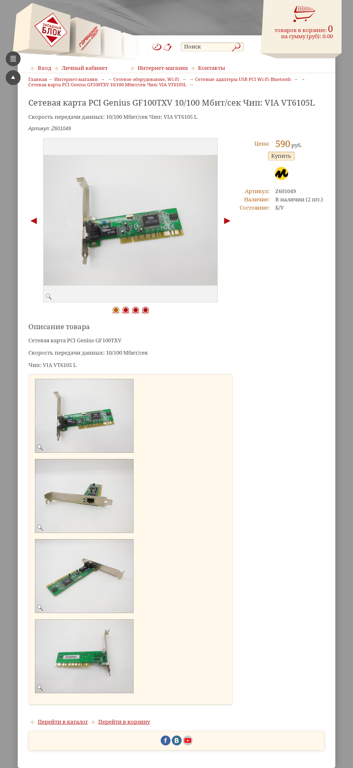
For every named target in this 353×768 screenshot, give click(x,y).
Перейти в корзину (124, 722)
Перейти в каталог (63, 722)
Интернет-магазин (163, 68)
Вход (44, 68)
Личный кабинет (85, 68)
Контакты (211, 68)
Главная (37, 79)
